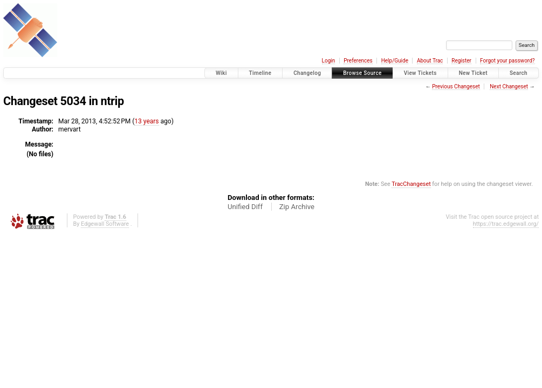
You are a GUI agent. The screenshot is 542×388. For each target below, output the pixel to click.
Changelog (307, 73)
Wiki (221, 73)
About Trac (430, 61)
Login (328, 61)
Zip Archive (296, 207)
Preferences (358, 61)
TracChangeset (411, 184)
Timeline (260, 73)
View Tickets (420, 73)
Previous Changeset (456, 86)
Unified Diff (245, 207)
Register (461, 61)
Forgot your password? (507, 61)
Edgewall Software (105, 223)
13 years (146, 121)
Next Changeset (509, 86)
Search (518, 73)
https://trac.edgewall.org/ (506, 223)
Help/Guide (394, 61)
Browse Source (362, 73)
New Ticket (473, 73)
